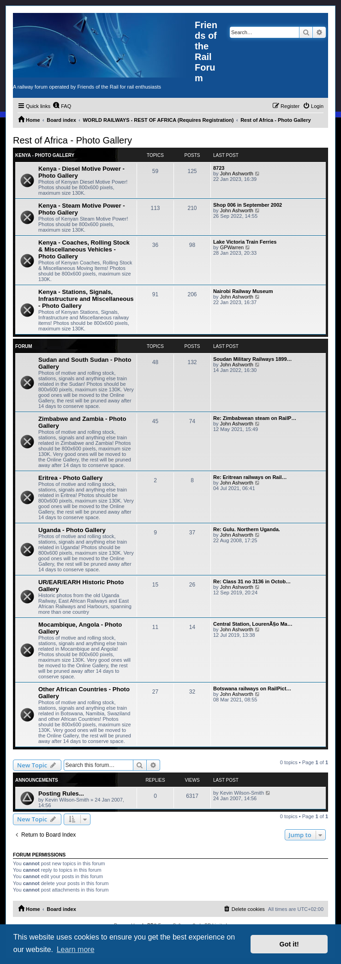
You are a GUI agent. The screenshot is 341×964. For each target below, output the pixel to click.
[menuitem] (62, 106)
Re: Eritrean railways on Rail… (250, 477)
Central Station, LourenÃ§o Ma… (253, 624)
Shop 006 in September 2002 (247, 205)
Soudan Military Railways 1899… (252, 359)
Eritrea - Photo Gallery (70, 477)
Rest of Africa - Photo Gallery (72, 140)
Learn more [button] (76, 949)
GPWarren (232, 247)
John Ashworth (236, 173)
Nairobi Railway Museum (243, 291)
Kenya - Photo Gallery (44, 155)
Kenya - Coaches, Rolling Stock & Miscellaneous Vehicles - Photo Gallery (84, 249)
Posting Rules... (61, 793)
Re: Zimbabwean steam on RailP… (254, 418)
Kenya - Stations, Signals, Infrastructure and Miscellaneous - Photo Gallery (86, 298)
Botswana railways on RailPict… (252, 688)
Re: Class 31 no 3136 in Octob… (252, 581)
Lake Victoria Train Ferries (244, 242)
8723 (218, 168)
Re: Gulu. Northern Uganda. (246, 529)
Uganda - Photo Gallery (72, 530)
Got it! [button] (289, 944)
